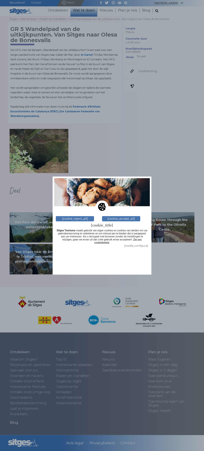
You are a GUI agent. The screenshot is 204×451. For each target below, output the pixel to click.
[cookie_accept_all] (121, 218)
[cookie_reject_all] (75, 218)
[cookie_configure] (136, 245)
